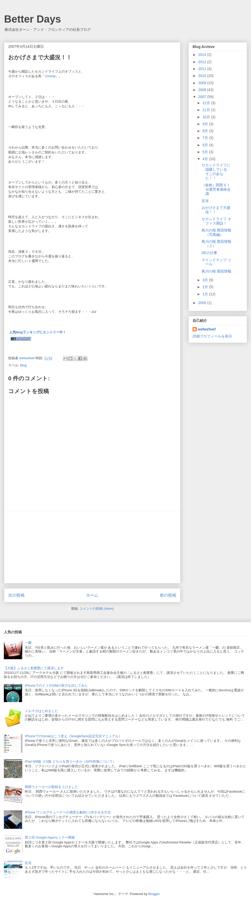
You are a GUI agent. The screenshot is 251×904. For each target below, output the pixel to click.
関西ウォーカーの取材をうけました (51, 787)
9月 (205, 124)
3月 (205, 280)
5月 (205, 152)
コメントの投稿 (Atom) (96, 608)
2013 (202, 55)
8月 (205, 131)
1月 (205, 294)
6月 (205, 145)
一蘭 (28, 643)
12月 (206, 103)
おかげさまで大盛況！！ (216, 210)
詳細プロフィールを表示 (212, 336)
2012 (202, 62)
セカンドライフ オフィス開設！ (216, 221)
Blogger (154, 894)
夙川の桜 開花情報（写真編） (216, 232)
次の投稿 (16, 595)
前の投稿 (168, 595)
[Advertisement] (92, 547)
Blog (23, 365)
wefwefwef (207, 329)
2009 (202, 83)
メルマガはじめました (41, 711)
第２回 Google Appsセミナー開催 (50, 837)
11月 (206, 110)
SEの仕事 (209, 253)
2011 (202, 69)
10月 (206, 117)
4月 (205, 159)
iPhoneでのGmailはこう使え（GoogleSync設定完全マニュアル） (73, 736)
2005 (202, 303)
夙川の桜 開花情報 (216, 271)
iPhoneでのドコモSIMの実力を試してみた (56, 685)
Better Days (32, 19)
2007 (202, 97)
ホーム (92, 595)
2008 (202, 90)
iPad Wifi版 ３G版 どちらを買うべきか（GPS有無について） (70, 761)
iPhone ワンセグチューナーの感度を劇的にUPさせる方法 (68, 812)
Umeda (50, 76)
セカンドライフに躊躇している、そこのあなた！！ (216, 171)
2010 (202, 76)
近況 (205, 201)
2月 (205, 287)
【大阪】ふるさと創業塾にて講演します (34, 668)
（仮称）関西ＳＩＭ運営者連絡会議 (216, 189)
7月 (205, 138)
